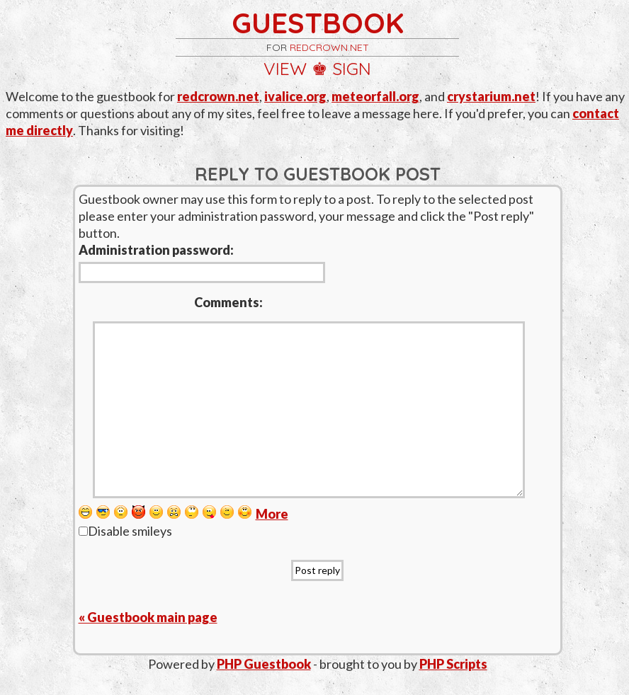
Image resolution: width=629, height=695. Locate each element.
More (272, 514)
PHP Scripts (453, 664)
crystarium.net (491, 96)
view (285, 68)
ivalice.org (295, 96)
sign (351, 68)
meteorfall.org (375, 96)
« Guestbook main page (148, 617)
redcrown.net (329, 47)
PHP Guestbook (264, 664)
